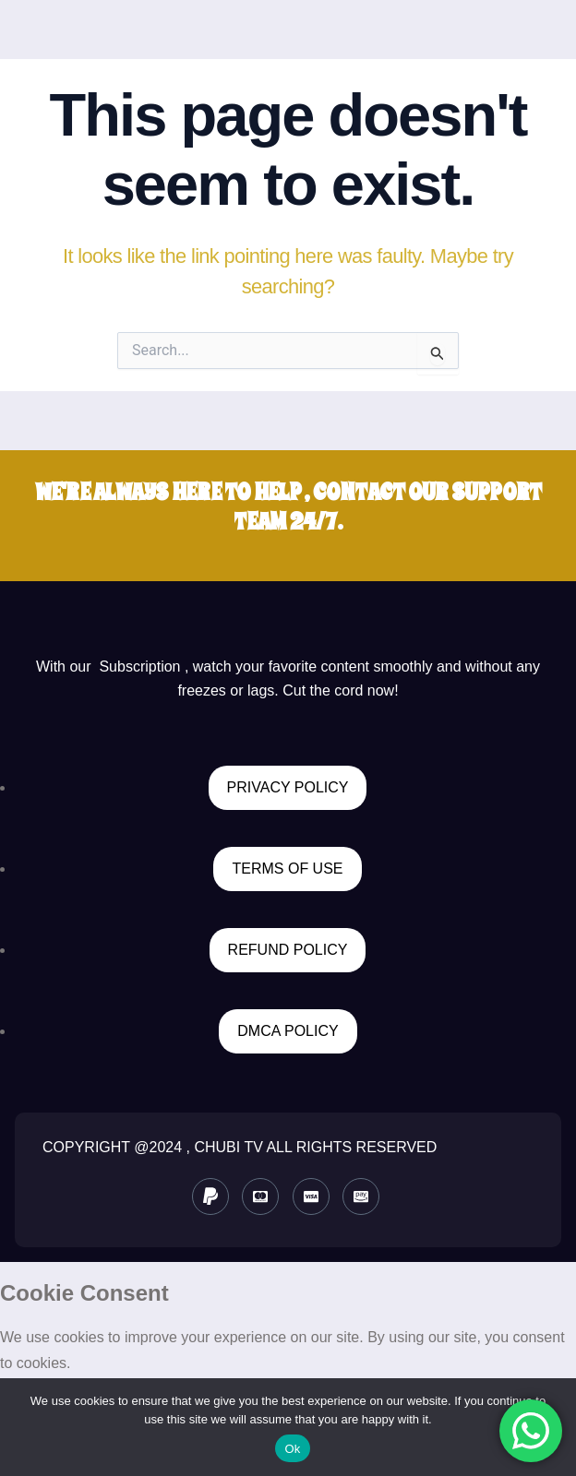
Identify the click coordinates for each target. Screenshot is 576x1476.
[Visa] (311, 1196)
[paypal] (210, 1196)
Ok (292, 1449)
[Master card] (260, 1196)
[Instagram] (360, 1196)
